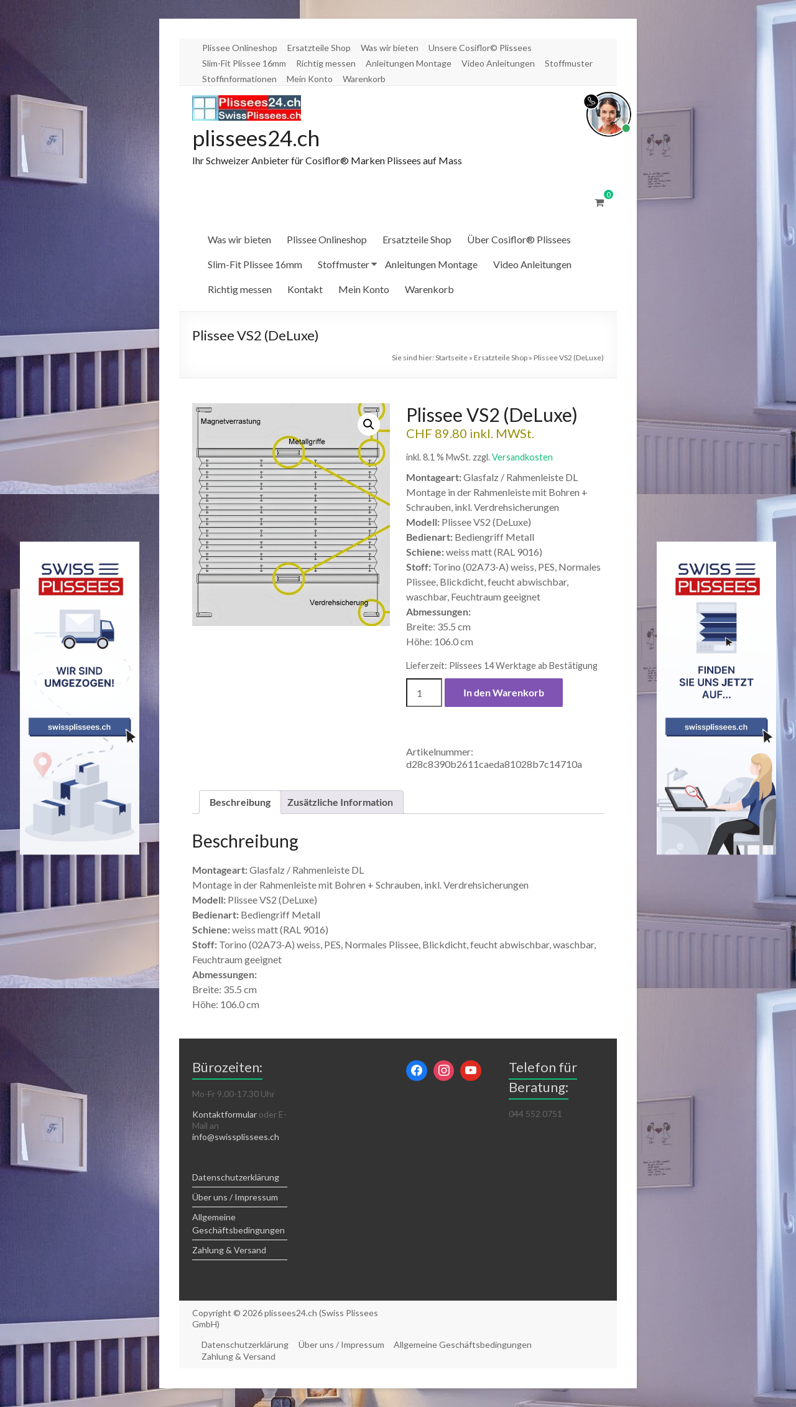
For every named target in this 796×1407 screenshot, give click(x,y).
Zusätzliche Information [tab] (340, 802)
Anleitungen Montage (408, 63)
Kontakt (305, 290)
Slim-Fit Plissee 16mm (244, 63)
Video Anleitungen (498, 63)
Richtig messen (326, 63)
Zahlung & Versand (229, 1250)
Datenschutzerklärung (235, 1177)
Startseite (451, 358)
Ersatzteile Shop (319, 47)
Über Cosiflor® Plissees (519, 240)
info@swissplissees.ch (235, 1137)
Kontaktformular (224, 1115)
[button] (369, 425)
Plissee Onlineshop (239, 47)
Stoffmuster (569, 63)
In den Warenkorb (503, 693)
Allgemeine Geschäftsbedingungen (464, 1345)
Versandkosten (522, 457)
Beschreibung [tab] (240, 802)
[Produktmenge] (424, 693)
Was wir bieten (390, 47)
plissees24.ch (258, 138)
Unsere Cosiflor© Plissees (480, 47)
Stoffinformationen (239, 78)
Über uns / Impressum (235, 1197)
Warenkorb (364, 78)
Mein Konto (310, 78)
